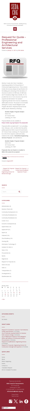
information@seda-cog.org (15, 391)
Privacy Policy (15, 394)
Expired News (5, 226)
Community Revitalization (8, 215)
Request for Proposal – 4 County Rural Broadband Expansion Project (21, 170)
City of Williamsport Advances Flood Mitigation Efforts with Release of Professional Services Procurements (14, 338)
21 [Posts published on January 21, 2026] (8, 294)
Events (3, 363)
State (3, 267)
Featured (4, 235)
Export (3, 232)
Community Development (8, 212)
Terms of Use (15, 396)
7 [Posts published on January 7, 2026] (7, 291)
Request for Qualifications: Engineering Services (14, 341)
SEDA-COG (4, 264)
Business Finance (6, 209)
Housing (4, 241)
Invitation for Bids (6, 247)
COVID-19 (4, 221)
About (3, 359)
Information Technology (8, 244)
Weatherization (6, 276)
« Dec (3, 299)
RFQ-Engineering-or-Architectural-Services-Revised (13, 156)
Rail (3, 256)
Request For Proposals (8, 262)
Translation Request (7, 367)
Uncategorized (5, 273)
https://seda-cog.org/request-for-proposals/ (15, 123)
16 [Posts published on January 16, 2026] (13, 292)
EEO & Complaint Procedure (9, 370)
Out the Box (18, 381)
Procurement (5, 253)
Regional (4, 259)
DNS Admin (21, 50)
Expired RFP (10, 161)
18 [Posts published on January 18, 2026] (19, 292)
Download (4, 158)
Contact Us (5, 365)
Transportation (6, 270)
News (3, 250)
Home (3, 357)
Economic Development (8, 223)
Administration (5, 206)
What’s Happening (6, 361)
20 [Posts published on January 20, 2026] (5, 294)
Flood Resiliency (6, 238)
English (5, 408)
